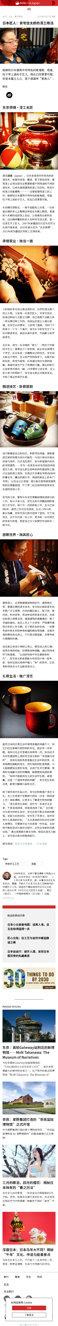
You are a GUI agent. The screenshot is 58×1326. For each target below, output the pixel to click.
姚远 (4, 86)
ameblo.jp (8, 897)
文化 (28, 1277)
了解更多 (29, 1315)
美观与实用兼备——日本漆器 (31, 843)
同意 (29, 1307)
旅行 (6, 1277)
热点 (39, 1277)
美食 (17, 1277)
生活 (6, 1284)
